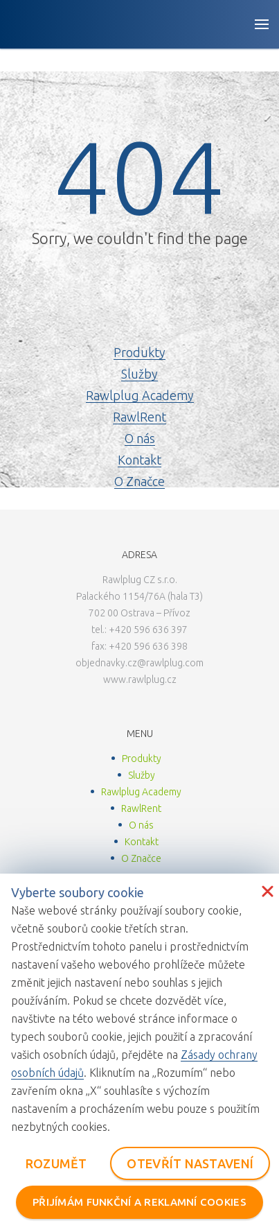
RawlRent (139, 417)
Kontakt (139, 460)
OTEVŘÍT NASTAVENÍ (190, 1163)
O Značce (139, 481)
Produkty (139, 352)
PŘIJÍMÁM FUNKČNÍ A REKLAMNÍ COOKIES (139, 1202)
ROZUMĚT (56, 1163)
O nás (140, 438)
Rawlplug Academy (140, 395)
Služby (139, 374)
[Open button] (262, 24)
